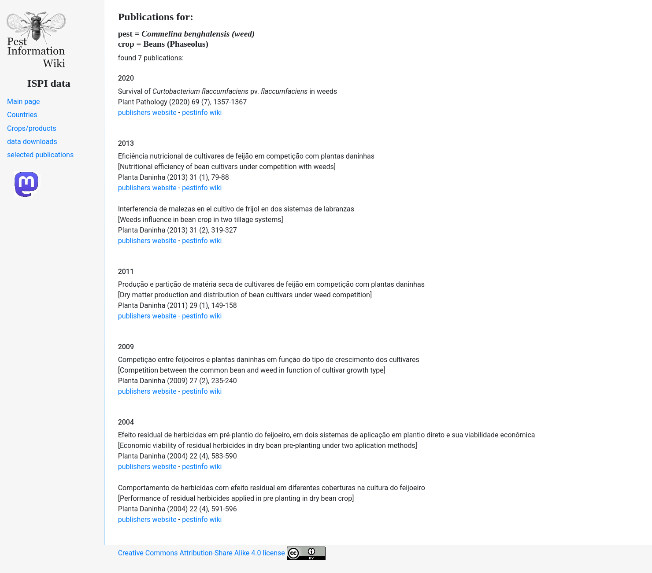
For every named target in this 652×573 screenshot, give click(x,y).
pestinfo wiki (202, 112)
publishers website (147, 112)
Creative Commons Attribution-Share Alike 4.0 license (222, 553)
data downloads (32, 141)
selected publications (40, 155)
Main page (23, 101)
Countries (22, 115)
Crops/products (31, 128)
